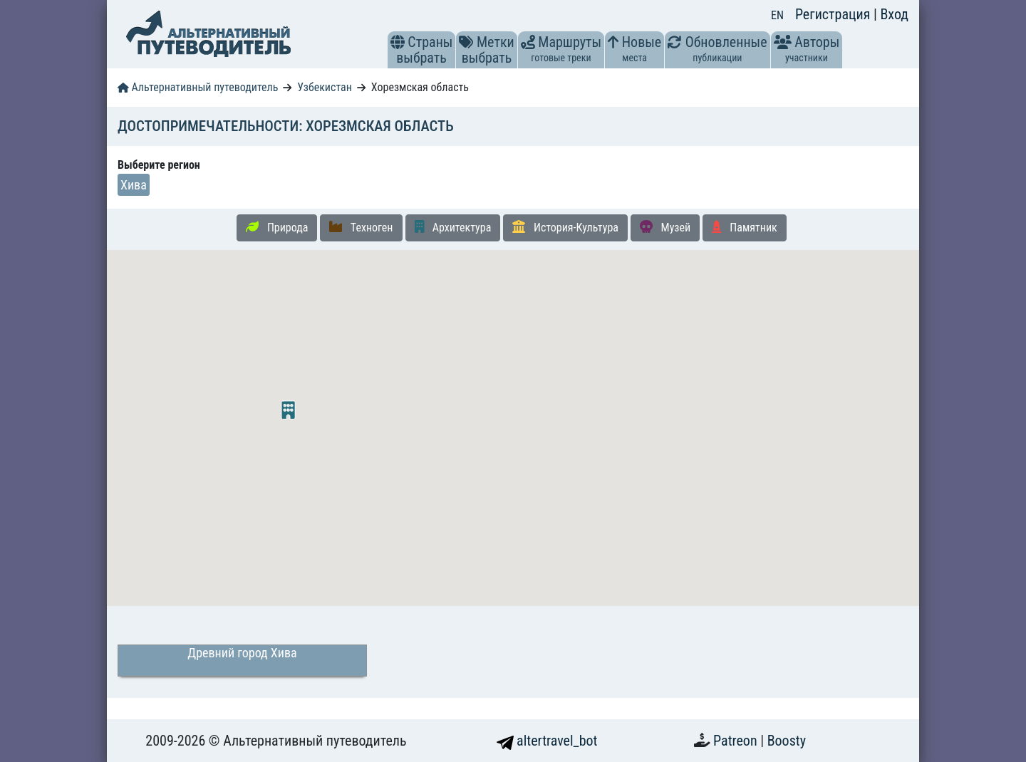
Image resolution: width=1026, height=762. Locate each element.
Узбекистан (324, 87)
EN (777, 15)
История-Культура (565, 227)
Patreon (736, 740)
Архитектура (453, 227)
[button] (397, 42)
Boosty (786, 740)
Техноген (361, 227)
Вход (894, 14)
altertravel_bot (547, 740)
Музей (665, 227)
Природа (277, 227)
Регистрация (834, 14)
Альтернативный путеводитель (198, 87)
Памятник (744, 227)
